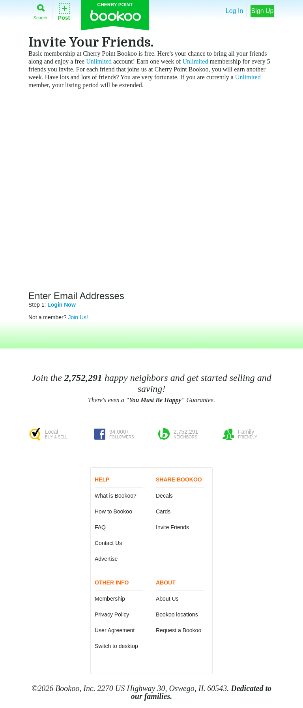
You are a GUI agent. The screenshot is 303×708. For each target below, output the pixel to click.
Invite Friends (172, 527)
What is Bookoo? (116, 496)
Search (40, 10)
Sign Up (262, 10)
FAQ (100, 527)
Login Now (61, 305)
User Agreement (115, 630)
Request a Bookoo (178, 630)
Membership (110, 599)
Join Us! (78, 317)
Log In (234, 10)
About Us (167, 599)
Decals (164, 496)
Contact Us (108, 543)
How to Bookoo (113, 511)
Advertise (106, 559)
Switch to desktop (116, 646)
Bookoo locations (177, 614)
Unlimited (99, 61)
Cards (163, 511)
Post (64, 11)
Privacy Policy (112, 614)
